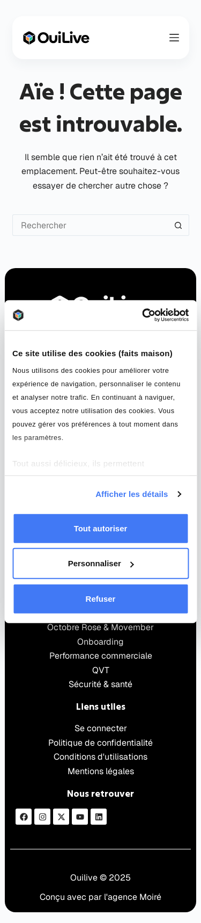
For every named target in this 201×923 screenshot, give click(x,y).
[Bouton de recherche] (178, 225)
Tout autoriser (101, 527)
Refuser (101, 598)
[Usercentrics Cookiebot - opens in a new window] (143, 315)
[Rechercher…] (90, 225)
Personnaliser (101, 563)
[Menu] (174, 37)
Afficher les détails (131, 494)
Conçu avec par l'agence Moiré (100, 897)
